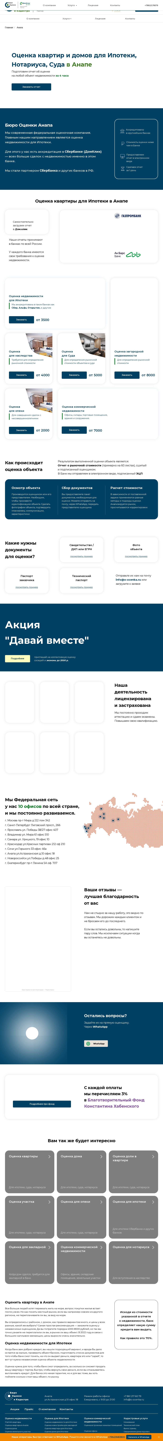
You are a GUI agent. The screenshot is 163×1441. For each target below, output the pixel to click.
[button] (146, 9)
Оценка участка (21, 1196)
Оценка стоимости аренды (96, 1416)
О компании (33, 18)
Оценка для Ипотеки (57, 1400)
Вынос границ (130, 1411)
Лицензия (100, 18)
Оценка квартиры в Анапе (16, 1407)
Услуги (66, 18)
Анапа (117, 10)
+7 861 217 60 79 (147, 4)
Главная (9, 27)
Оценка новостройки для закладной (61, 1407)
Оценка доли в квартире (16, 1420)
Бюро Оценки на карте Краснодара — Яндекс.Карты (38, 990)
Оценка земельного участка (17, 1414)
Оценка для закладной (27, 1235)
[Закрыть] (158, 1437)
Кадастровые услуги (136, 1400)
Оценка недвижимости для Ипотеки (61, 1404)
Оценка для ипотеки (129, 1196)
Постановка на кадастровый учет (139, 1417)
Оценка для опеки (75, 1196)
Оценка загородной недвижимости (21, 1417)
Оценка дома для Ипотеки (56, 1414)
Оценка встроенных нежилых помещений (103, 1407)
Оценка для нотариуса (131, 1235)
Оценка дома (71, 1156)
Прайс (29, 1391)
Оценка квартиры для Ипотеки (58, 1411)
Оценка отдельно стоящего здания (100, 1420)
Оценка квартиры (24, 1156)
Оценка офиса (90, 1413)
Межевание (129, 1404)
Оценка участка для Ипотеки (58, 1417)
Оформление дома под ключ (137, 1414)
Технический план (132, 1407)
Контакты (130, 18)
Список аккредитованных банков (59, 1426)
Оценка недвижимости (18, 1400)
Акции (14, 1391)
